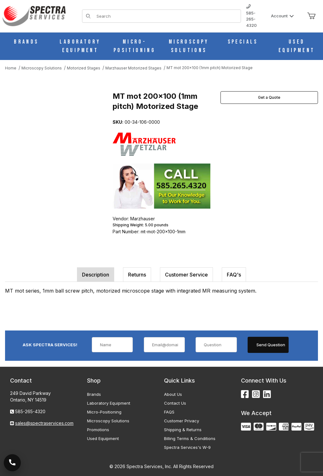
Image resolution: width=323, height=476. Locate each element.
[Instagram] (256, 394)
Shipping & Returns (183, 429)
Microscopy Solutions (108, 420)
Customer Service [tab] (186, 274)
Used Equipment (103, 438)
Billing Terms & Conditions (189, 438)
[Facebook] (245, 394)
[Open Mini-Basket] (311, 16)
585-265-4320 (251, 16)
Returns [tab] (137, 274)
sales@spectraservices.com (44, 423)
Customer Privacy (181, 420)
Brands (94, 394)
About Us (173, 394)
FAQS (169, 411)
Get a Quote (269, 97)
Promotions (98, 429)
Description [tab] (95, 274)
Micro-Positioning (104, 411)
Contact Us (175, 403)
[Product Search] (167, 16)
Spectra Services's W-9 (187, 447)
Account (282, 15)
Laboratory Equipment (108, 403)
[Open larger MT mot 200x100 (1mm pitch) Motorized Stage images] (57, 136)
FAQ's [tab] (234, 274)
